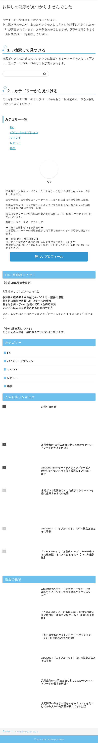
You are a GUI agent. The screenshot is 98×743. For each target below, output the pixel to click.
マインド (15, 137)
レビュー (15, 143)
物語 (13, 148)
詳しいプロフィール (49, 256)
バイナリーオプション (24, 132)
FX (12, 127)
